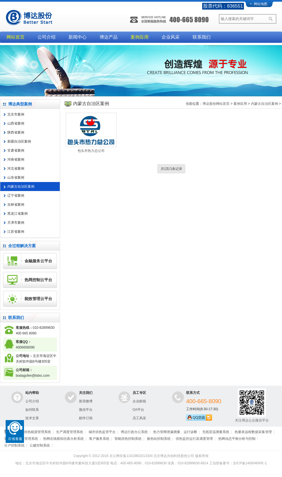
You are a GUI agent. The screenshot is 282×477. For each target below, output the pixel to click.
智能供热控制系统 (128, 439)
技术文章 (32, 418)
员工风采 (139, 418)
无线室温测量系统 (215, 432)
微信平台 (85, 410)
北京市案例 (15, 114)
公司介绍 (47, 37)
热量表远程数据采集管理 (253, 432)
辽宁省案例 (15, 196)
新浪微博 (85, 401)
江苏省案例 (15, 232)
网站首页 (15, 37)
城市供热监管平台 (102, 432)
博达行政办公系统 (134, 432)
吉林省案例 (15, 205)
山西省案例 (15, 123)
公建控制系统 (40, 445)
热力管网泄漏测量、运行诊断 (175, 432)
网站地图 (260, 4)
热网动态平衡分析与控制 (236, 439)
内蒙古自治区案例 (20, 186)
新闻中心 (78, 37)
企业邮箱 (139, 401)
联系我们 (202, 37)
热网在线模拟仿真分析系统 (63, 439)
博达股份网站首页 (216, 104)
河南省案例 (15, 159)
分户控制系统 (14, 445)
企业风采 (171, 37)
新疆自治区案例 (19, 141)
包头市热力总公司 (91, 151)
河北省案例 (15, 168)
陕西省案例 (15, 132)
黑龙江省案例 (17, 214)
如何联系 (32, 410)
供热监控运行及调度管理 (194, 439)
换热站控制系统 (159, 439)
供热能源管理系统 (37, 432)
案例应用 (140, 37)
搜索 (271, 19)
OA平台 (138, 410)
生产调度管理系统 (69, 432)
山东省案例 (15, 177)
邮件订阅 (85, 418)
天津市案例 (15, 223)
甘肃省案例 (15, 150)
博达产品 (109, 37)
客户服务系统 (99, 439)
